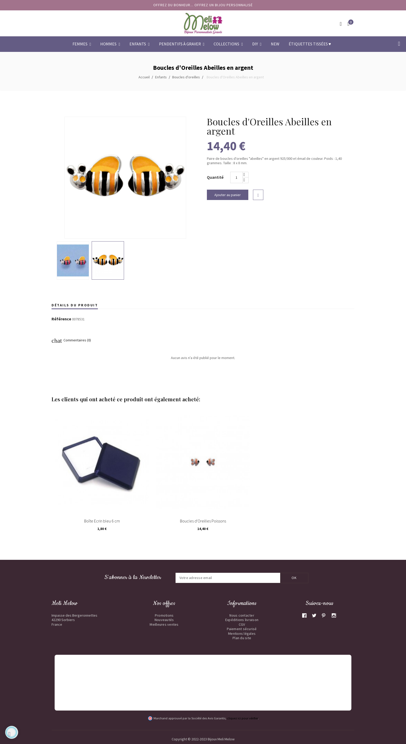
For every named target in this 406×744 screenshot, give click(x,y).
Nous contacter (241, 615)
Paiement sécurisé (242, 628)
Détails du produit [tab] (75, 305)
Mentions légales (242, 633)
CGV (242, 624)
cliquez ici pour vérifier (242, 718)
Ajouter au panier (227, 194)
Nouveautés (164, 619)
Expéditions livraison (241, 619)
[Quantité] (236, 177)
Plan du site (242, 638)
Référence (61, 319)
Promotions (164, 615)
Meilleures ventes (164, 624)
